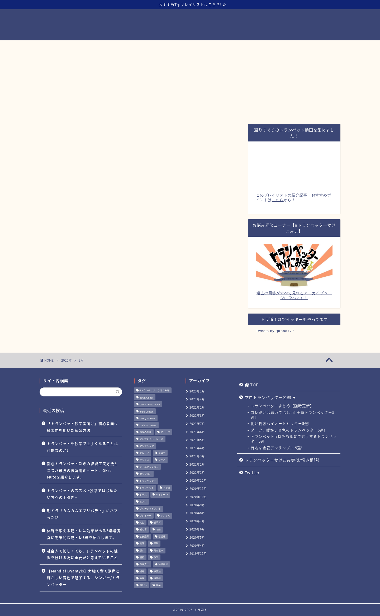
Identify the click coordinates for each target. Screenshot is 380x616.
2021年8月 (197, 415)
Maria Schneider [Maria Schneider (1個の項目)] (148, 425)
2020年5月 (197, 537)
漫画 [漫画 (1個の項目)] (142, 557)
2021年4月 (197, 448)
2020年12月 (198, 480)
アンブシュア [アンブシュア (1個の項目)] (147, 446)
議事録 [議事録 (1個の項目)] (157, 578)
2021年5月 (197, 440)
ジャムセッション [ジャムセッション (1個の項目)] (149, 467)
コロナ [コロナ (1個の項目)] (161, 453)
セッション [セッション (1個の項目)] (145, 474)
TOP (104, 47)
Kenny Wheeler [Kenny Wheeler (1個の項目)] (147, 418)
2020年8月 (197, 513)
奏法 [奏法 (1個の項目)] (142, 543)
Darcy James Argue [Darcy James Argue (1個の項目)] (150, 405)
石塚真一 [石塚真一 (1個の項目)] (144, 564)
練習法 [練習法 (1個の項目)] (157, 571)
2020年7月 (197, 521)
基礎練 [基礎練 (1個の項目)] (161, 536)
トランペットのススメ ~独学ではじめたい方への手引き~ (82, 494)
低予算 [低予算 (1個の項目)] (157, 522)
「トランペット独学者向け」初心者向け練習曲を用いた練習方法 (82, 427)
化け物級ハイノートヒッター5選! (280, 423)
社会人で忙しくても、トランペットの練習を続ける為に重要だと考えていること (82, 554)
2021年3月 (197, 456)
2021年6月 (197, 432)
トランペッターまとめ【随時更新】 (282, 405)
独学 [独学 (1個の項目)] (156, 557)
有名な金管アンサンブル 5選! (276, 447)
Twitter (276, 46)
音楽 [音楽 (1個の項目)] (158, 585)
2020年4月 (197, 545)
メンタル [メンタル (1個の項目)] (165, 515)
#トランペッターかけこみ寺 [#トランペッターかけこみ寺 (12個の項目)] (154, 390)
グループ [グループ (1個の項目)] (144, 453)
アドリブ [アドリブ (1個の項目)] (165, 432)
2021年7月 (197, 423)
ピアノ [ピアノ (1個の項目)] (143, 501)
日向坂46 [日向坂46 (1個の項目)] (158, 550)
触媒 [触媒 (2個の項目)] (142, 578)
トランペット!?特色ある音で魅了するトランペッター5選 (294, 439)
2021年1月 (197, 472)
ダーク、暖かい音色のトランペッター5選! (288, 430)
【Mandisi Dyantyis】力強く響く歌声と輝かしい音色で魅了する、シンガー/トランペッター (83, 577)
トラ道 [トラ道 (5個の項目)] (166, 487)
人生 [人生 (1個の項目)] (142, 522)
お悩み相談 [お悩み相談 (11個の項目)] (145, 432)
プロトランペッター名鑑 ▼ (148, 46)
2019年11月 (198, 553)
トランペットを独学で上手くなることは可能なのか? (82, 447)
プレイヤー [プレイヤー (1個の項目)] (145, 515)
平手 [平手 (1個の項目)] (156, 543)
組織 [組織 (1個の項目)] (142, 571)
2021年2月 (197, 464)
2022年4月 (197, 399)
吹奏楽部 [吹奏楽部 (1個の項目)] (144, 536)
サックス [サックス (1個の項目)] (144, 460)
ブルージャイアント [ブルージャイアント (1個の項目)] (150, 509)
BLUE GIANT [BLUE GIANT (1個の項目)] (146, 397)
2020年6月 (197, 529)
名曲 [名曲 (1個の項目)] (158, 529)
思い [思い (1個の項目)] (142, 550)
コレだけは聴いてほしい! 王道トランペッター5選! (292, 415)
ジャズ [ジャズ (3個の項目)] (161, 460)
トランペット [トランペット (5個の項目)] (147, 487)
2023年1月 (197, 391)
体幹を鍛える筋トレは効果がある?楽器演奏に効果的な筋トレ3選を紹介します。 (83, 534)
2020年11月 (198, 488)
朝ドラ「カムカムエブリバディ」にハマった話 (82, 514)
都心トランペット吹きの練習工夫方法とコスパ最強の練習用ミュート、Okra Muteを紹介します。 (82, 470)
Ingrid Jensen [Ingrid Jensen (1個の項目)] (147, 411)
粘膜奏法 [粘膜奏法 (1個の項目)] (163, 564)
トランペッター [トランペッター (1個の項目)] (148, 481)
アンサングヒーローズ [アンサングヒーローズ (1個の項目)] (151, 439)
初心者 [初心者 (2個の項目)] (143, 529)
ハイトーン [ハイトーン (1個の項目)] (162, 495)
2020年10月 (198, 497)
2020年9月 (197, 505)
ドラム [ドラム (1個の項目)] (143, 495)
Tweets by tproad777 (275, 331)
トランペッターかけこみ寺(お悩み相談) (221, 46)
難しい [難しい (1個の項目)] (143, 585)
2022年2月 (197, 407)
